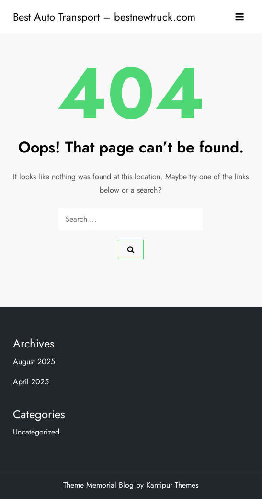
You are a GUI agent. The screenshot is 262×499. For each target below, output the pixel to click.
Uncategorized (36, 431)
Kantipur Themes (172, 484)
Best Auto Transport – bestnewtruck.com (104, 16)
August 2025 (34, 361)
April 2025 (31, 381)
